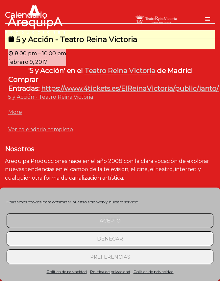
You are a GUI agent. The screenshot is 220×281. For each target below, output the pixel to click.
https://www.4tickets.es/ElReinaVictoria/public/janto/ (130, 88)
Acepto (110, 220)
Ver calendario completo (40, 129)
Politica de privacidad (67, 271)
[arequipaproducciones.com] (35, 19)
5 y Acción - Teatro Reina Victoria (50, 97)
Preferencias (110, 257)
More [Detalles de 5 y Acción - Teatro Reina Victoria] (15, 112)
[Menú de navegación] (207, 19)
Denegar (110, 239)
